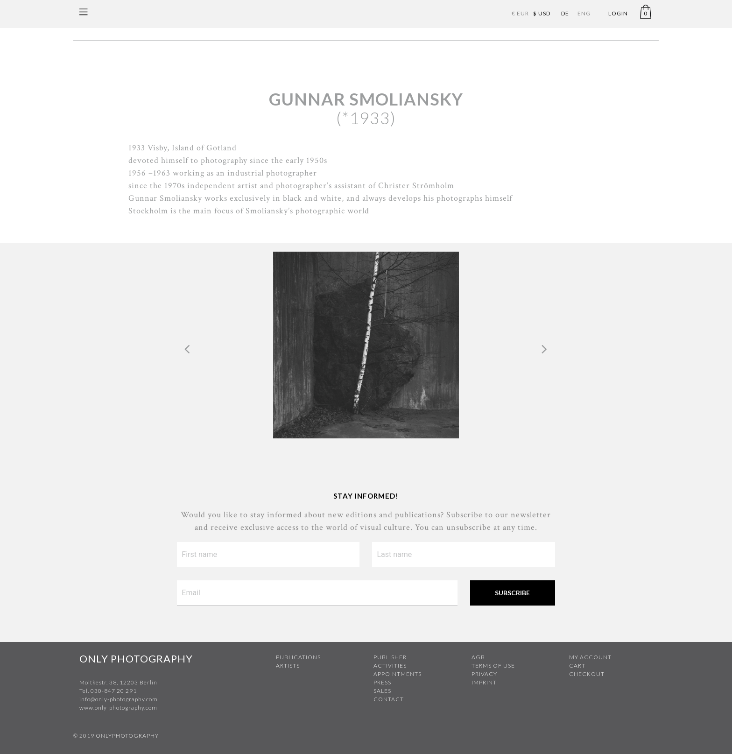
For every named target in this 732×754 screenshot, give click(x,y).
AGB (478, 657)
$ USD (541, 13)
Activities (390, 665)
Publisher (390, 657)
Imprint (484, 682)
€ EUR (520, 13)
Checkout (587, 673)
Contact (388, 699)
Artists (288, 665)
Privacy (484, 673)
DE (565, 13)
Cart (577, 665)
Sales (382, 690)
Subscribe (512, 593)
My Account (590, 657)
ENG (584, 13)
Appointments (397, 673)
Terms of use (493, 665)
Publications (298, 657)
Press (382, 682)
